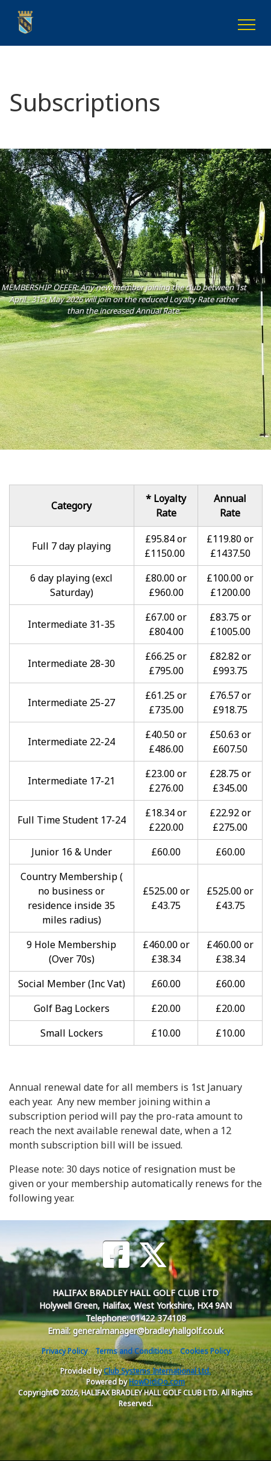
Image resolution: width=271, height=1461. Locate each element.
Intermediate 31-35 (71, 624)
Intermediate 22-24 (71, 741)
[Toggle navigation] (246, 23)
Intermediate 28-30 (71, 663)
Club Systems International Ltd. (157, 1371)
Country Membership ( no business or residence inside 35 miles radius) (71, 898)
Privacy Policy (64, 1351)
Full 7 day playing (71, 546)
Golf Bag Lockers (72, 1008)
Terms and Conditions (133, 1351)
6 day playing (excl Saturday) (71, 585)
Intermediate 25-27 (71, 702)
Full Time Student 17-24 (71, 820)
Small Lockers (71, 1033)
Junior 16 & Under (71, 851)
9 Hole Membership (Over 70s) (71, 952)
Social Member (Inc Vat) (71, 983)
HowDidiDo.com (157, 1382)
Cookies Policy (205, 1351)
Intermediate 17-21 (71, 780)
